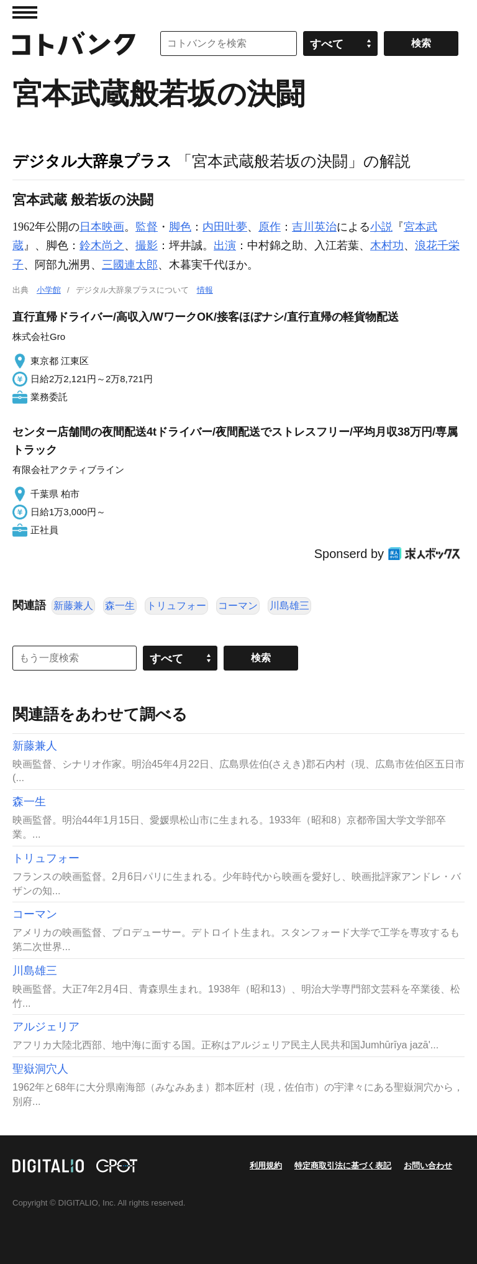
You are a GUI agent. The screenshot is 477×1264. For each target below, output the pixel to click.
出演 (225, 245)
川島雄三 (289, 605)
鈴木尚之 (102, 245)
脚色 (180, 227)
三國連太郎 (130, 265)
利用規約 (266, 1165)
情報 (205, 290)
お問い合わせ (428, 1165)
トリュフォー (176, 605)
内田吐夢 (224, 227)
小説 (381, 227)
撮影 (146, 245)
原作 (269, 227)
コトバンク (73, 43)
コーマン (238, 605)
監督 (146, 227)
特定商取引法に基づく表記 (342, 1165)
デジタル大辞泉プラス (92, 161)
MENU (24, 12)
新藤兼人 (73, 605)
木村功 (387, 245)
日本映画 (102, 227)
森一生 (120, 605)
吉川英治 (314, 227)
